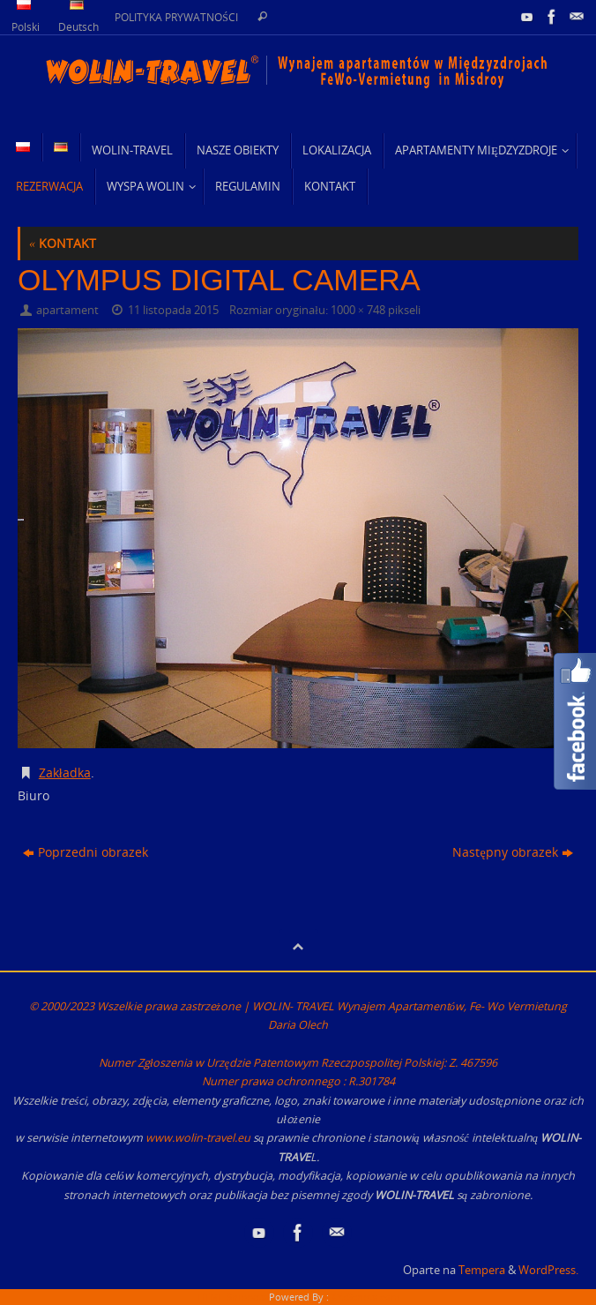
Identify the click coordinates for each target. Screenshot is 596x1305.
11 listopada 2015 (173, 310)
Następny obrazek (512, 852)
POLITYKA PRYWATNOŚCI (176, 17)
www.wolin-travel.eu (197, 1137)
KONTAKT (62, 243)
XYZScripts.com (365, 1296)
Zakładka (65, 772)
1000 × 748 (358, 310)
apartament (67, 310)
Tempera (481, 1270)
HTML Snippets (231, 1296)
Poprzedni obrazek (85, 852)
